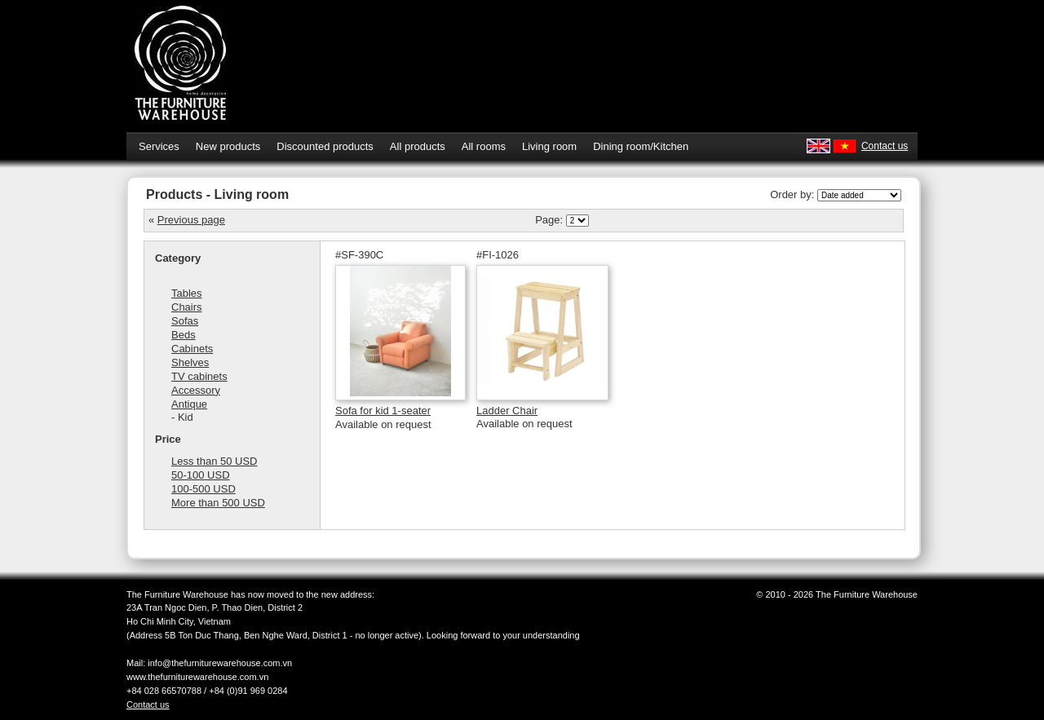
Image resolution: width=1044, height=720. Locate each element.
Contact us (884, 146)
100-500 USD (203, 489)
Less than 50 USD (214, 461)
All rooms (484, 146)
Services (159, 146)
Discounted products (325, 146)
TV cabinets (199, 376)
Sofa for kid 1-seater (383, 410)
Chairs (186, 307)
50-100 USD (200, 475)
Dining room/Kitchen (640, 146)
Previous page (191, 220)
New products (228, 146)
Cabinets (192, 348)
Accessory (195, 390)
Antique (189, 404)
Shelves (190, 362)
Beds (183, 335)
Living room (549, 146)
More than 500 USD (218, 503)
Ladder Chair (506, 410)
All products (417, 146)
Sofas (184, 321)
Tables (186, 293)
